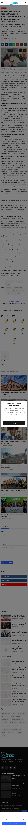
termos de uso (16, 820)
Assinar (14, 423)
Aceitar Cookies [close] (14, 824)
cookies (23, 820)
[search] (26, 2)
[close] (26, 814)
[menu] (2, 2)
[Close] (25, 402)
